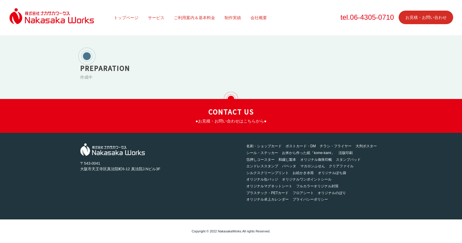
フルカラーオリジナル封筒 (317, 186)
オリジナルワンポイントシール (306, 179)
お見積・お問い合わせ (426, 17)
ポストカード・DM (301, 146)
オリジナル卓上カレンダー (267, 199)
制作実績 (233, 17)
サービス (156, 17)
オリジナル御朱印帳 (316, 160)
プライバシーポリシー (310, 199)
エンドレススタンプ (262, 166)
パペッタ (289, 166)
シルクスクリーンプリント (267, 173)
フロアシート (303, 193)
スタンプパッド (348, 160)
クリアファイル (341, 166)
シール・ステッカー (262, 153)
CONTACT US (231, 115)
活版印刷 (346, 153)
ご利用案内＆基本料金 (194, 17)
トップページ (126, 17)
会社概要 (258, 17)
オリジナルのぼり (332, 193)
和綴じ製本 (287, 160)
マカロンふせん (312, 166)
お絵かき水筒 (303, 173)
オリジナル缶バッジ (262, 179)
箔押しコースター (260, 160)
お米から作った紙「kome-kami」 (308, 153)
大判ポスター (366, 146)
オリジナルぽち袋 (332, 173)
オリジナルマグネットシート (269, 186)
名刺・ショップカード (264, 146)
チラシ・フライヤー (336, 146)
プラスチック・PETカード (267, 193)
